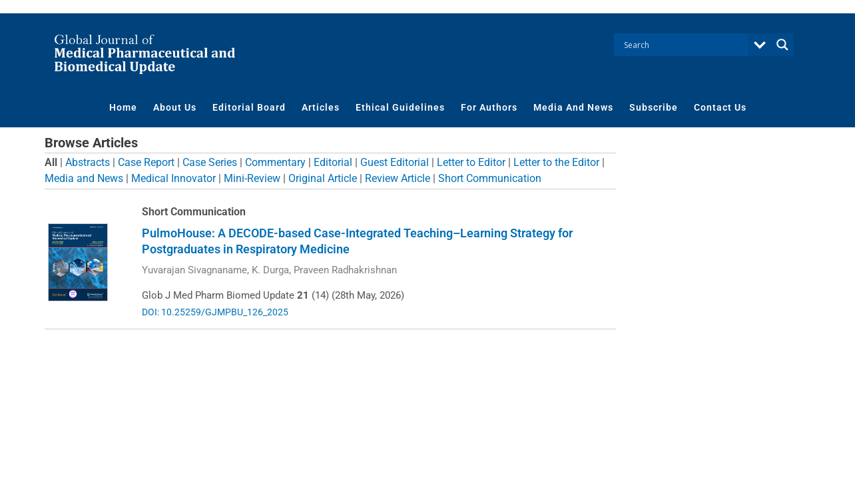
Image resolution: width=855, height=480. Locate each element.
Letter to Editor (471, 162)
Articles (321, 107)
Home (123, 107)
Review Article (397, 178)
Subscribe (653, 107)
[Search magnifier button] (782, 44)
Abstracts (87, 162)
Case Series (209, 162)
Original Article (322, 178)
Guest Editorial (394, 162)
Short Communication (489, 178)
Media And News (573, 107)
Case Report (146, 162)
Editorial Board (249, 107)
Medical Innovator (173, 178)
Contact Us (720, 107)
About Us (174, 107)
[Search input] (684, 44)
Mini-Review (252, 178)
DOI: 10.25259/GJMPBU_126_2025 (215, 312)
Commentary (275, 162)
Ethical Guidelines (400, 107)
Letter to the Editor (556, 162)
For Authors (489, 107)
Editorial (333, 162)
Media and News (84, 178)
